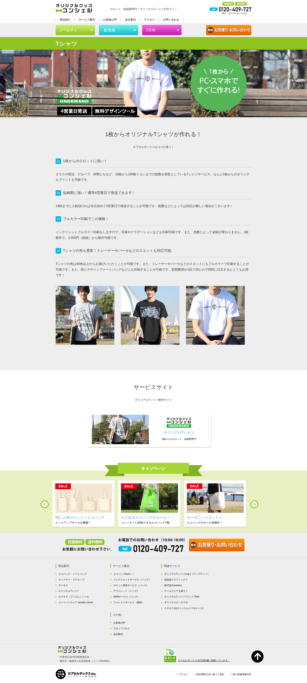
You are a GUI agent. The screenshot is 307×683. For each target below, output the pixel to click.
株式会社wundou (173, 585)
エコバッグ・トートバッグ (73, 574)
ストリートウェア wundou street (76, 602)
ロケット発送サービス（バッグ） (131, 585)
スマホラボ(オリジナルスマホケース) (183, 608)
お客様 (110, 19)
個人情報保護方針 (242, 674)
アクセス (149, 19)
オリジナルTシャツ (69, 591)
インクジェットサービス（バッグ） (132, 579)
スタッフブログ (121, 628)
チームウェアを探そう (176, 591)
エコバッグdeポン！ (124, 574)
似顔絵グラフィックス (176, 579)
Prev (45, 504)
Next (254, 504)
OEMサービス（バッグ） (126, 596)
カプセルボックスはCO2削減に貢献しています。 (204, 660)
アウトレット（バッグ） (126, 591)
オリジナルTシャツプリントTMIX (182, 596)
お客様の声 (119, 622)
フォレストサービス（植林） (128, 602)
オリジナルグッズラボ (176, 602)
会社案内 (130, 19)
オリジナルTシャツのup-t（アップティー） (187, 574)
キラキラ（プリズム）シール (74, 596)
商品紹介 (65, 19)
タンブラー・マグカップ (71, 579)
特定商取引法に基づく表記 (210, 674)
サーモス (63, 585)
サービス (87, 19)
